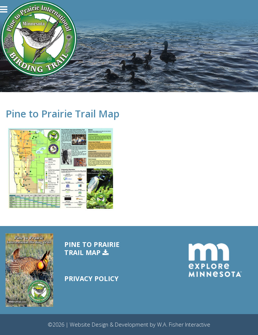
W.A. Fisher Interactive (183, 324)
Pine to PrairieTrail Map (92, 248)
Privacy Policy (91, 278)
